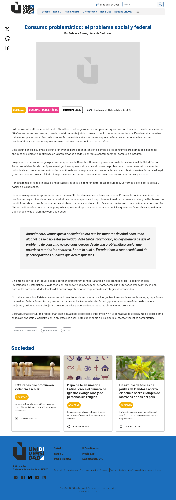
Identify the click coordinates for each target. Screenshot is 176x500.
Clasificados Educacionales (141, 470)
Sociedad (18, 109)
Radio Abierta (72, 11)
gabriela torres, (50, 330)
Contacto (104, 470)
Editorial (58, 470)
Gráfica (94, 470)
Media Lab (105, 11)
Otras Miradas (72, 109)
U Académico (90, 11)
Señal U (46, 11)
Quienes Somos (71, 470)
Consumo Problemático (43, 109)
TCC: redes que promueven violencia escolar (34, 387)
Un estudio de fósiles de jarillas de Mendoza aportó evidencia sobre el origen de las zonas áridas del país (139, 391)
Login (158, 470)
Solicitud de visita (118, 470)
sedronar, (67, 330)
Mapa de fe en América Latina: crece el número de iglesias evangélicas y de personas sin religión (86, 391)
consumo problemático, (26, 330)
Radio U (57, 11)
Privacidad (85, 470)
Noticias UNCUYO (123, 11)
